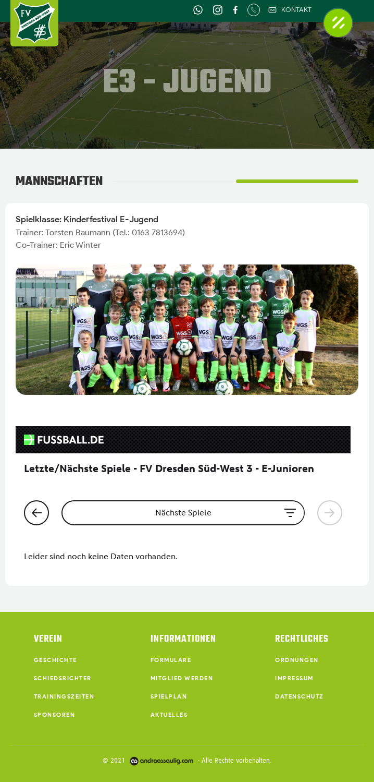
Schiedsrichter (63, 678)
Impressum (294, 678)
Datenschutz (299, 696)
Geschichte (55, 660)
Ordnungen (297, 660)
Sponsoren (55, 714)
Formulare (171, 660)
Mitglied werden (182, 678)
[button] (338, 23)
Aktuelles (169, 714)
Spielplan (169, 696)
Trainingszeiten (64, 696)
